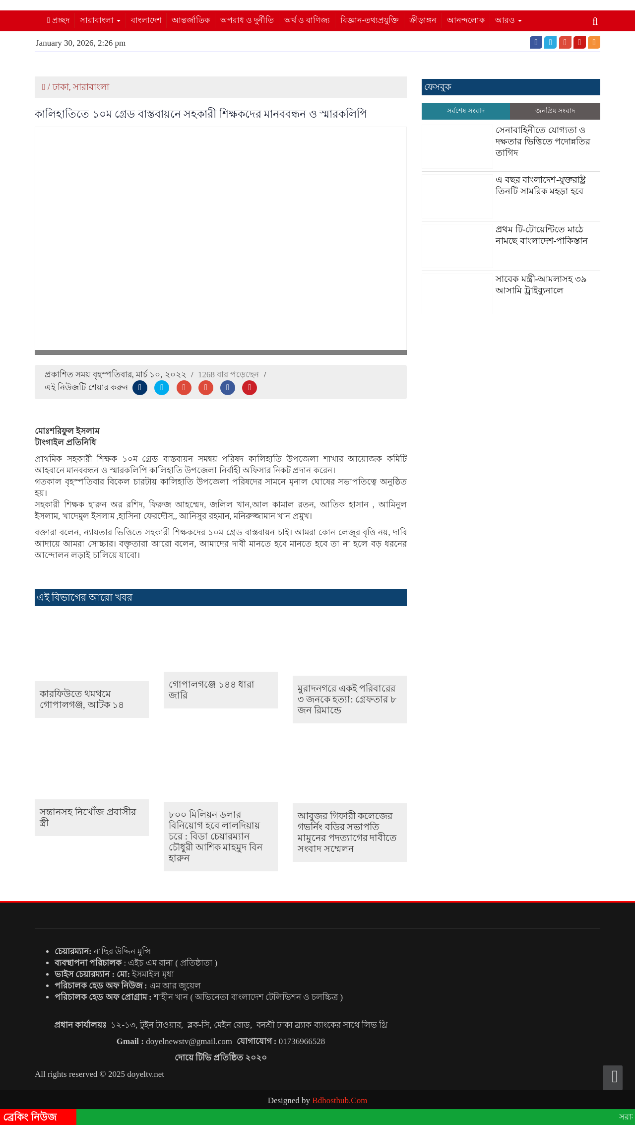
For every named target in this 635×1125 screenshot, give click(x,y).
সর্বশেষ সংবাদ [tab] (466, 111)
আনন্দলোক (466, 20)
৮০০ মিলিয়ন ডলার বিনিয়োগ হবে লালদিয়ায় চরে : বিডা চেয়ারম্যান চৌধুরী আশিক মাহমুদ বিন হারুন (215, 836)
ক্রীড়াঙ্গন (423, 20)
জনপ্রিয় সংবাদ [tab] (555, 111)
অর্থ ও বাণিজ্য (307, 20)
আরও (508, 20)
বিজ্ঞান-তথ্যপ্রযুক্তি (369, 20)
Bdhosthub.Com (339, 1100)
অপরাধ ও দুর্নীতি (247, 20)
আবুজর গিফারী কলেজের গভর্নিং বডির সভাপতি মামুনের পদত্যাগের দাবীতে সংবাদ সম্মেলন (347, 832)
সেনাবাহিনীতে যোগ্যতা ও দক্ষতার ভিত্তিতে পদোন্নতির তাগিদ (543, 141)
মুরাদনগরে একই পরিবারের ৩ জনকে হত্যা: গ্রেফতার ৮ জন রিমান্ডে (347, 699)
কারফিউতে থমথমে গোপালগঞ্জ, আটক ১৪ (82, 699)
